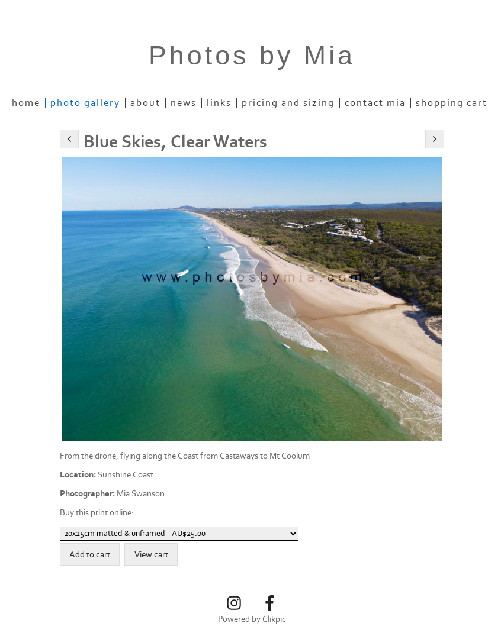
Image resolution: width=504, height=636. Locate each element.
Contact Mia (375, 103)
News (184, 103)
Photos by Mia (252, 55)
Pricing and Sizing (288, 103)
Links (219, 103)
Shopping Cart (451, 103)
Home (26, 103)
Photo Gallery (85, 103)
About (145, 103)
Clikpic (274, 619)
